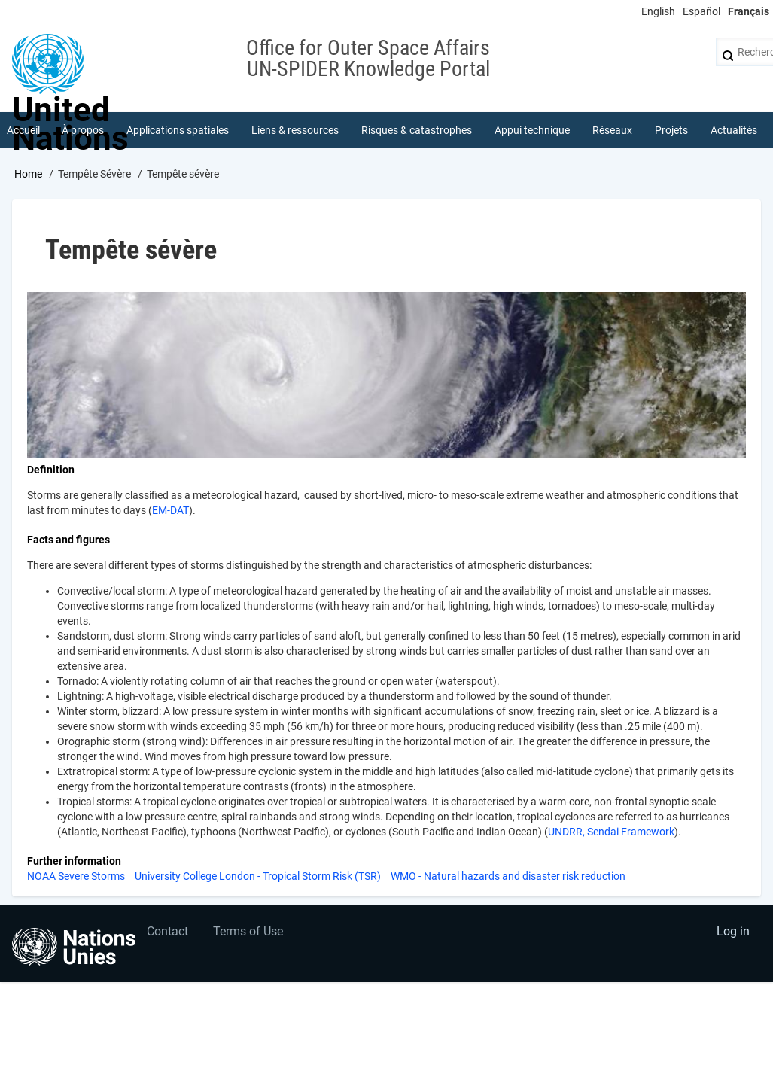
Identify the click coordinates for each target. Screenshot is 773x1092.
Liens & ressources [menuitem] (295, 131)
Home (28, 175)
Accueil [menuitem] (23, 131)
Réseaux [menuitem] (612, 131)
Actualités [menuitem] (734, 131)
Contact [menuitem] (168, 935)
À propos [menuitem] (83, 131)
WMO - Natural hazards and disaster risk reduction (508, 877)
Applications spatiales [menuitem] (178, 131)
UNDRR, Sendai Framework (611, 833)
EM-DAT (170, 512)
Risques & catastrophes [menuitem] (417, 131)
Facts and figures (68, 541)
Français (748, 11)
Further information (74, 862)
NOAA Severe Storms (76, 877)
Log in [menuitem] (732, 935)
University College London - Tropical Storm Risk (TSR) (258, 877)
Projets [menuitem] (671, 131)
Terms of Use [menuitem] (250, 935)
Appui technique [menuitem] (532, 131)
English (658, 11)
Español (701, 11)
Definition (51, 471)
